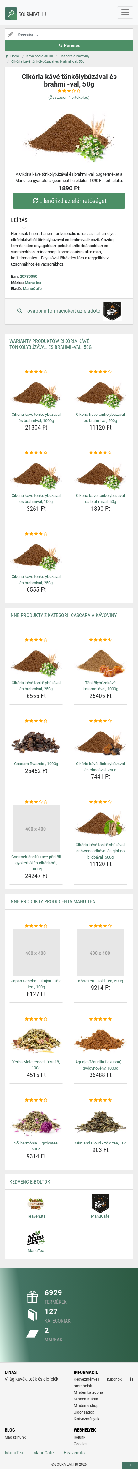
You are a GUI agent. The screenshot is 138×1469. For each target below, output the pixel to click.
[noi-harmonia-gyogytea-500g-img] (36, 1121)
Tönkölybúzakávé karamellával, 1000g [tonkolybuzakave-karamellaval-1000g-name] (100, 685)
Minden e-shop (86, 1405)
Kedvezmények (86, 1419)
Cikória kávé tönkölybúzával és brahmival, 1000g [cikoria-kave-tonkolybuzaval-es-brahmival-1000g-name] (36, 417)
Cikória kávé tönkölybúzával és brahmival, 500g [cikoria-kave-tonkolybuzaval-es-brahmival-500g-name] (100, 417)
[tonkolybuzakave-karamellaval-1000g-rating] (100, 640)
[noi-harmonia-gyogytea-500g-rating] (36, 1100)
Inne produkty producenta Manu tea (52, 902)
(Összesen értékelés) (69, 97)
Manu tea (33, 282)
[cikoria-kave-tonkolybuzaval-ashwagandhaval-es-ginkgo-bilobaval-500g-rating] (100, 802)
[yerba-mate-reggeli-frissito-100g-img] (36, 1039)
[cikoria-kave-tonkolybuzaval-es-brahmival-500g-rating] (100, 372)
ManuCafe (32, 288)
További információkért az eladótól (69, 311)
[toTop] (130, 1465)
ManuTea (14, 1452)
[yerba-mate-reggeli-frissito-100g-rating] (36, 1019)
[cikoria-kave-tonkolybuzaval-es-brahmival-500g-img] (100, 392)
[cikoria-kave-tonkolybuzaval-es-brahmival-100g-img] (36, 473)
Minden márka (86, 1399)
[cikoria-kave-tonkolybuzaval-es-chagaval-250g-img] (100, 741)
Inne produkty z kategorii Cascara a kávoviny (63, 615)
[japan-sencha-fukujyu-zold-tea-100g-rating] (36, 926)
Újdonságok (84, 1412)
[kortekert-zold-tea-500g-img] (100, 952)
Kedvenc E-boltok (29, 1182)
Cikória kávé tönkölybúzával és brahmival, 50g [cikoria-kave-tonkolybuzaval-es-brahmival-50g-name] (100, 498)
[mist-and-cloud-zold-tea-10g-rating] (100, 1100)
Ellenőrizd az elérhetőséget (69, 201)
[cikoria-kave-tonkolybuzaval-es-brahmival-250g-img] (36, 554)
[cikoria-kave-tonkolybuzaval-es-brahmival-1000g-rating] (36, 372)
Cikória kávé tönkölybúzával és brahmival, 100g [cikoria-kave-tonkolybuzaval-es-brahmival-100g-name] (36, 498)
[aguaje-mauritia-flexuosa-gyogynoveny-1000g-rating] (100, 1019)
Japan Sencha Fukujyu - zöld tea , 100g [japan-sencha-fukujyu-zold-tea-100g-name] (36, 984)
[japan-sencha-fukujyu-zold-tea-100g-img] (36, 952)
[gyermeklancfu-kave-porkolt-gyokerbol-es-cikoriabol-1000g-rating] (36, 802)
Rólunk (79, 1437)
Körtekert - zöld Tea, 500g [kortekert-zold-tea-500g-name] (100, 981)
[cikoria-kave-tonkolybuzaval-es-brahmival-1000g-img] (36, 392)
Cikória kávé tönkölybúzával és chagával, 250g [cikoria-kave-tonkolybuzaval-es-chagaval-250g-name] (100, 766)
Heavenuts (74, 1452)
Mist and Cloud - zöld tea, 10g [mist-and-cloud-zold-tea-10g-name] (100, 1143)
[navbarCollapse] (125, 12)
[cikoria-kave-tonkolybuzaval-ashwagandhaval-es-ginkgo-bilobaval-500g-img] (100, 822)
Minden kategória (88, 1392)
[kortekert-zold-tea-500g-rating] (100, 926)
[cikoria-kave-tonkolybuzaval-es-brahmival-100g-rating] (36, 453)
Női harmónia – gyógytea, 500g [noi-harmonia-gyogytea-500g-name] (36, 1146)
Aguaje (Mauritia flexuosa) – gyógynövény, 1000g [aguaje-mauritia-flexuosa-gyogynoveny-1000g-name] (100, 1064)
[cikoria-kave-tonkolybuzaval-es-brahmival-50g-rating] (100, 453)
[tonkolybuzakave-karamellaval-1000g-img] (100, 660)
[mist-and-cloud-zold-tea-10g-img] (100, 1121)
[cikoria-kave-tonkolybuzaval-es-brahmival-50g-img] (100, 473)
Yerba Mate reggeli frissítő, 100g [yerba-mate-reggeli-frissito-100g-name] (36, 1064)
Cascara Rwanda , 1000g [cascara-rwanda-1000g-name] (36, 763)
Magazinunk (15, 1437)
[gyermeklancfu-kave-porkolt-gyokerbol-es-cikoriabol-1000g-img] (36, 828)
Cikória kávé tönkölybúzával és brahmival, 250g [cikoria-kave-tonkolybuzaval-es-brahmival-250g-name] (36, 579)
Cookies (80, 1444)
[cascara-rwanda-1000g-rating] (36, 721)
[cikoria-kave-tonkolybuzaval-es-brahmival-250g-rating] (36, 534)
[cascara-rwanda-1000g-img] (36, 741)
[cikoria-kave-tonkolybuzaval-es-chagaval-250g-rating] (100, 721)
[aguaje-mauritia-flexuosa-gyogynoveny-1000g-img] (100, 1039)
